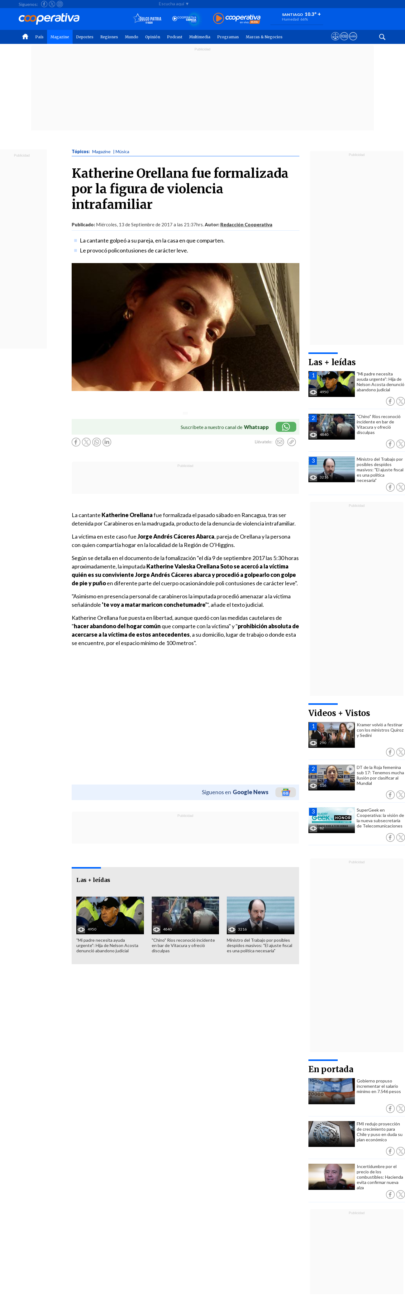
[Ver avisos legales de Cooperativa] (335, 42)
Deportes (84, 37)
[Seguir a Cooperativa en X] (52, 4)
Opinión (152, 37)
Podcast (174, 37)
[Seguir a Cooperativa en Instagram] (60, 4)
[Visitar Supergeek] (353, 42)
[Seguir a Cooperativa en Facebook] (44, 4)
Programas (228, 37)
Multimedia (199, 37)
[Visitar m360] (344, 42)
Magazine (59, 37)
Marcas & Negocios (264, 37)
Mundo (131, 37)
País (39, 37)
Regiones (109, 37)
